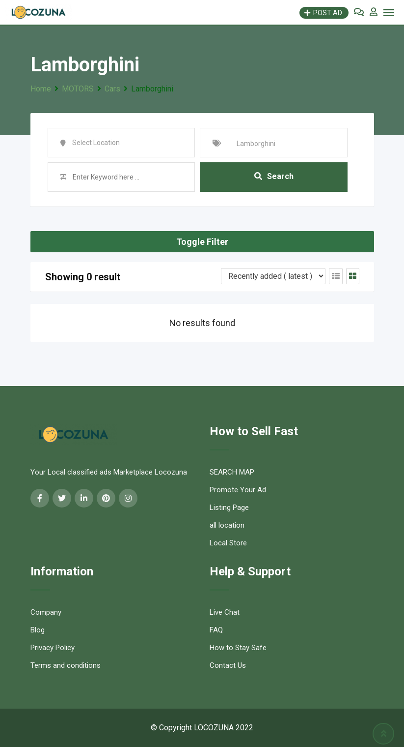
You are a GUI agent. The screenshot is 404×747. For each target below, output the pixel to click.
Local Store (228, 542)
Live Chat (225, 612)
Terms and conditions (65, 665)
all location (227, 525)
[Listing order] (273, 276)
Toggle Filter (202, 242)
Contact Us (228, 665)
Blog (37, 630)
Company (45, 612)
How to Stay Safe (238, 647)
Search (274, 176)
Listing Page (229, 507)
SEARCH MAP (232, 472)
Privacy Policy (52, 647)
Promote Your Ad (238, 489)
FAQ (216, 630)
